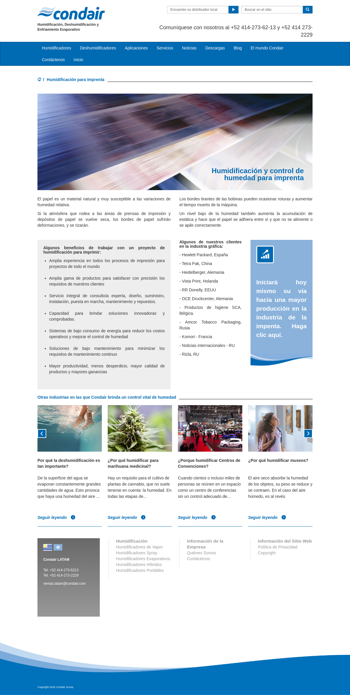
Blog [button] (238, 48)
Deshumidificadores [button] (98, 48)
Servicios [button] (165, 48)
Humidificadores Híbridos (139, 564)
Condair (71, 13)
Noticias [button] (189, 48)
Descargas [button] (215, 48)
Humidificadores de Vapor (139, 547)
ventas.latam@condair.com (64, 584)
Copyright (267, 553)
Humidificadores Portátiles (140, 570)
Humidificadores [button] (56, 48)
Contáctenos (53, 59)
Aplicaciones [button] (136, 48)
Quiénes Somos (201, 553)
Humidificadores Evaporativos (143, 558)
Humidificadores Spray (136, 553)
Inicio (78, 59)
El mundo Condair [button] (267, 48)
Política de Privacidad (278, 547)
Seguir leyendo (56, 517)
